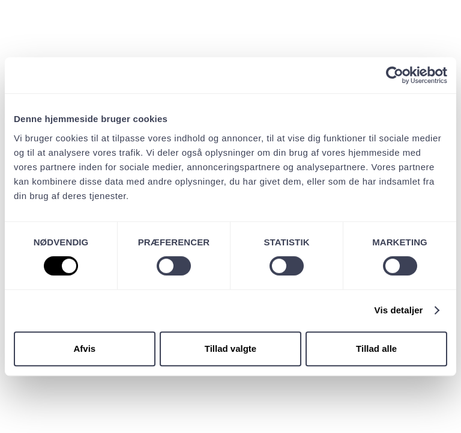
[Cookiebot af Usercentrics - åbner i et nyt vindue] (394, 75)
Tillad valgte (230, 348)
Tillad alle (376, 348)
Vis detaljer (399, 310)
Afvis (84, 348)
